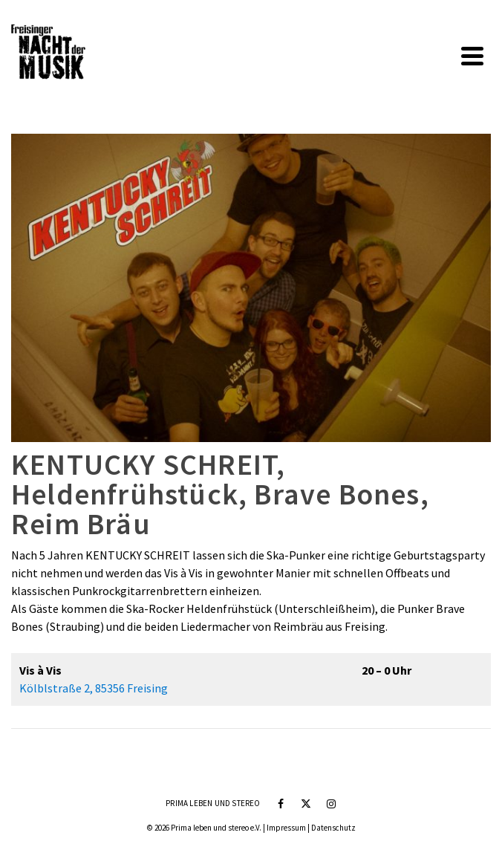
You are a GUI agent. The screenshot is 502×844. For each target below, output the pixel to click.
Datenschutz (333, 827)
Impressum (286, 827)
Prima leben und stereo (213, 803)
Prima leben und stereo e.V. (216, 827)
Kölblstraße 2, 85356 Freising (93, 688)
